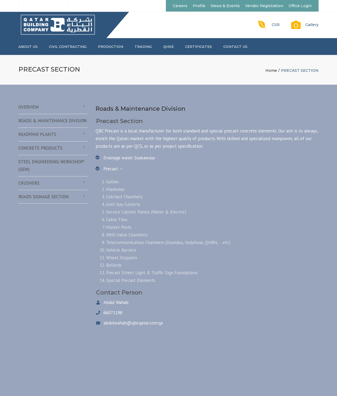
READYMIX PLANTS (37, 134)
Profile (199, 5)
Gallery (312, 24)
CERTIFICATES (198, 46)
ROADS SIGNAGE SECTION (43, 197)
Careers (180, 5)
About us (28, 46)
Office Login (300, 5)
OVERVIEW (28, 107)
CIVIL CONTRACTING (68, 46)
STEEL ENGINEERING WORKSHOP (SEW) (50, 165)
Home (271, 70)
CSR (276, 24)
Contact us (235, 46)
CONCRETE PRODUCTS (40, 148)
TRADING (143, 46)
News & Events (225, 5)
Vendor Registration (264, 5)
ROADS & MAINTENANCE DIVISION (52, 121)
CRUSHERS (28, 183)
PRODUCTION (110, 46)
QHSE (168, 46)
